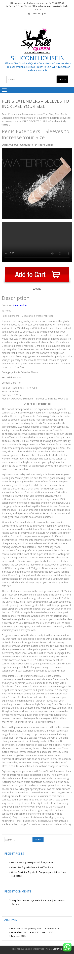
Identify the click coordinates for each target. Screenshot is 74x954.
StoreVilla (57, 948)
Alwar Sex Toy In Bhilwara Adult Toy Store (32, 867)
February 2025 (18, 935)
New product (20, 305)
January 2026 (34, 928)
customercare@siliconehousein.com (31, 3)
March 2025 (47, 932)
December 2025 (51, 928)
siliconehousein (38, 58)
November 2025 (19, 932)
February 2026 (18, 928)
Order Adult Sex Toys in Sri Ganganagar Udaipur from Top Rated (38, 874)
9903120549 (58, 3)
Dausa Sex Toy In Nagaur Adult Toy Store (32, 862)
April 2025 (34, 932)
